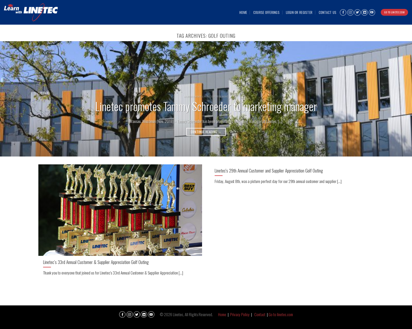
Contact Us (328, 12)
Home (243, 12)
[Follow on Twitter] (357, 12)
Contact (259, 314)
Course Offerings (266, 12)
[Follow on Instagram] (350, 12)
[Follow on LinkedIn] (364, 12)
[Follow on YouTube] (372, 12)
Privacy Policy (240, 314)
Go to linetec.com (281, 314)
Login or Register (299, 12)
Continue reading (206, 131)
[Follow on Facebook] (343, 12)
